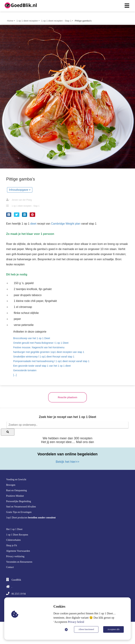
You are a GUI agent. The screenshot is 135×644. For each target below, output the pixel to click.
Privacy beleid (76, 621)
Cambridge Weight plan (65, 223)
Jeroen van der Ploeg (22, 200)
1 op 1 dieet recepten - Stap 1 (25, 206)
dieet (33, 223)
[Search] (7, 432)
